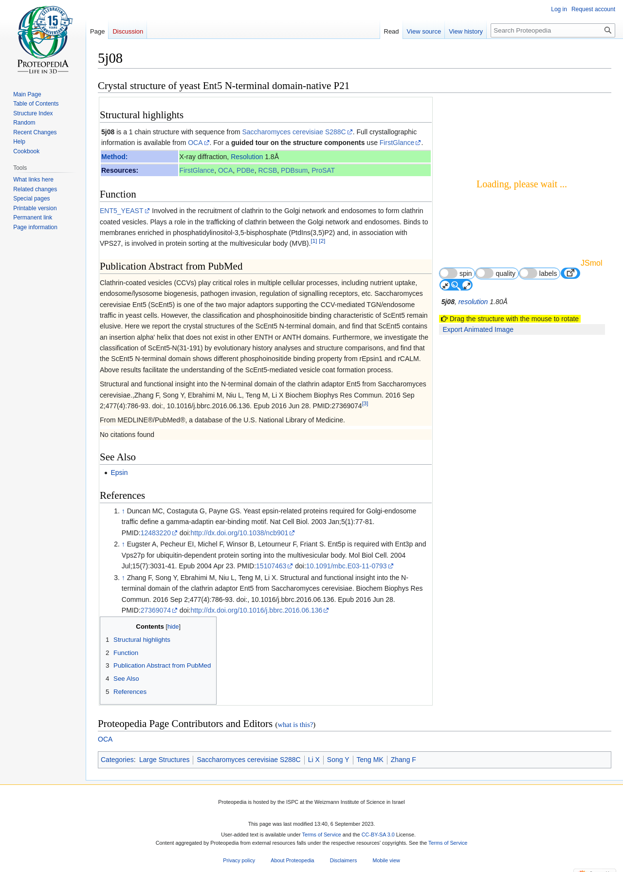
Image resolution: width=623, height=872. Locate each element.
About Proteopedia (292, 860)
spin (456, 273)
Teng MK (370, 759)
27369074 (156, 610)
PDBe (246, 170)
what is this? (295, 724)
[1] (314, 241)
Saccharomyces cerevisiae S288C (294, 132)
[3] (365, 403)
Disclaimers (343, 860)
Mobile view (386, 860)
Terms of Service (321, 835)
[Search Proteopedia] (553, 30)
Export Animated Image (477, 329)
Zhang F (403, 759)
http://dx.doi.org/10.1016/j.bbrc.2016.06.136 (256, 610)
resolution (473, 302)
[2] (322, 241)
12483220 (156, 533)
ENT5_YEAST (121, 211)
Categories (117, 759)
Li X (314, 759)
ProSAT (323, 170)
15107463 (271, 566)
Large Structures (164, 759)
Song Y (338, 759)
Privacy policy (239, 860)
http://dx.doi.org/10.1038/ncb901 (239, 533)
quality (495, 273)
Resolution (247, 157)
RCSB (267, 170)
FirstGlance (397, 142)
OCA (195, 142)
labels (538, 273)
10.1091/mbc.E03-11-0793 (346, 566)
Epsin (119, 472)
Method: (114, 157)
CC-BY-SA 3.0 (378, 835)
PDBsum (294, 170)
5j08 (107, 132)
